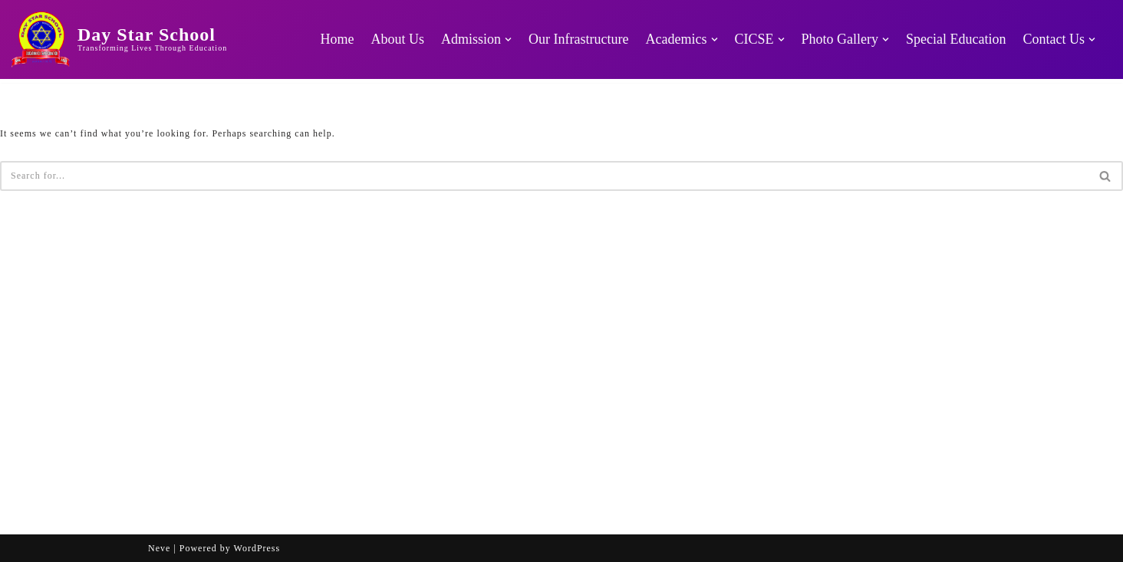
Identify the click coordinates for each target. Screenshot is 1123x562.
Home (337, 39)
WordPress (257, 548)
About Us (398, 39)
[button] (508, 39)
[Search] (544, 176)
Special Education (956, 39)
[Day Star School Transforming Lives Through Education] (119, 39)
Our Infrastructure (578, 39)
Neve (159, 548)
